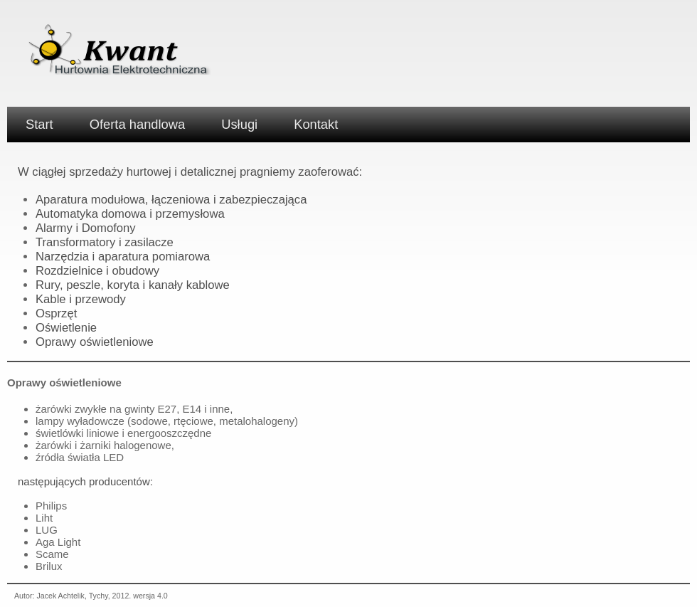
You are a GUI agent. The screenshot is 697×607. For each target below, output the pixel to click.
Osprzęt (56, 313)
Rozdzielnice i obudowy (97, 271)
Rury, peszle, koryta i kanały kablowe (133, 285)
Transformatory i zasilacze (105, 242)
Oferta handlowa (138, 124)
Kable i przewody (81, 299)
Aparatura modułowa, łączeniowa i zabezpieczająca (171, 199)
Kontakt (316, 124)
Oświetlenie (66, 327)
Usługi (239, 124)
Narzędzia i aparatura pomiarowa (123, 256)
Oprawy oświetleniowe (95, 342)
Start (39, 124)
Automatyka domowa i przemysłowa (130, 214)
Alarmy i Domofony (86, 228)
